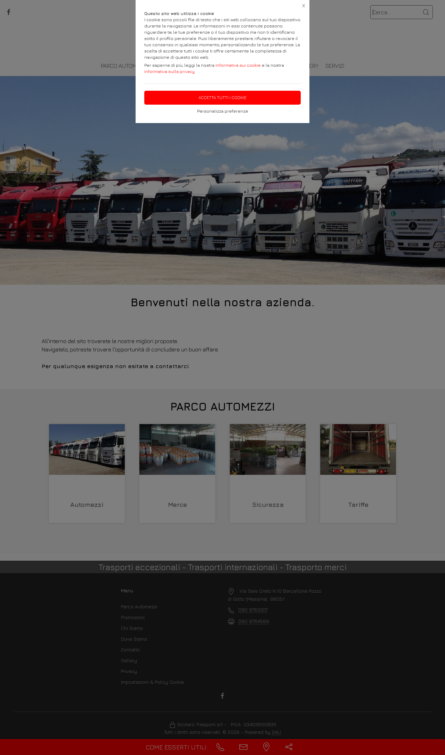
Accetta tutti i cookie (222, 97)
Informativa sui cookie (238, 65)
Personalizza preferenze (222, 111)
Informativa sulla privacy (169, 71)
